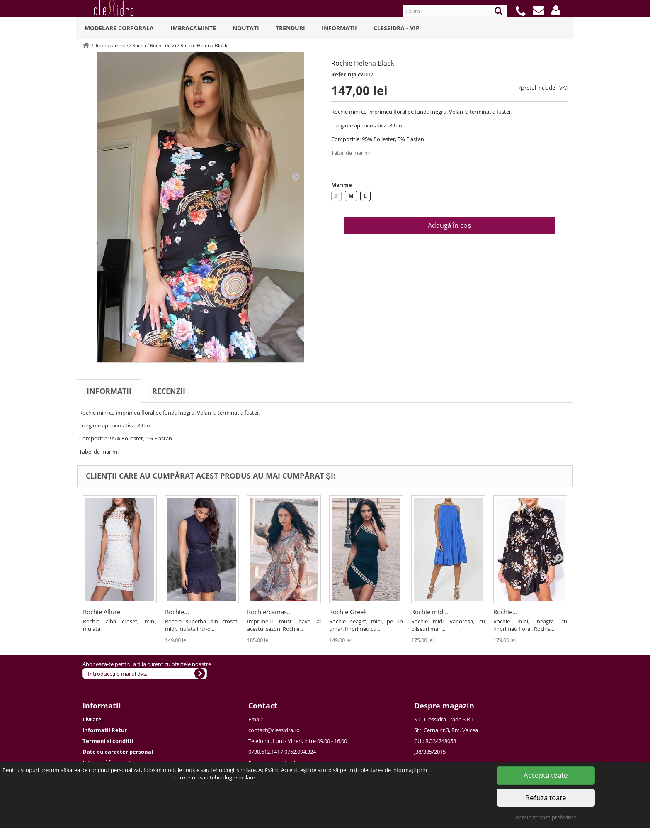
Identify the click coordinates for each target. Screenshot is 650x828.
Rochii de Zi (163, 45)
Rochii (139, 45)
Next (295, 176)
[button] (555, 10)
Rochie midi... (430, 612)
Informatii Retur (104, 730)
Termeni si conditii (107, 741)
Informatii (339, 28)
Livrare (92, 719)
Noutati (246, 28)
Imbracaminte (193, 28)
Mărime (341, 184)
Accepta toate (546, 775)
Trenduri (290, 28)
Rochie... (177, 612)
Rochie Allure (101, 612)
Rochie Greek (348, 612)
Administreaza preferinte (545, 817)
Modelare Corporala (119, 28)
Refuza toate (545, 797)
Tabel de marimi (351, 152)
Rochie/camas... (269, 612)
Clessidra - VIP (397, 28)
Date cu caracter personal (117, 751)
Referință (344, 74)
